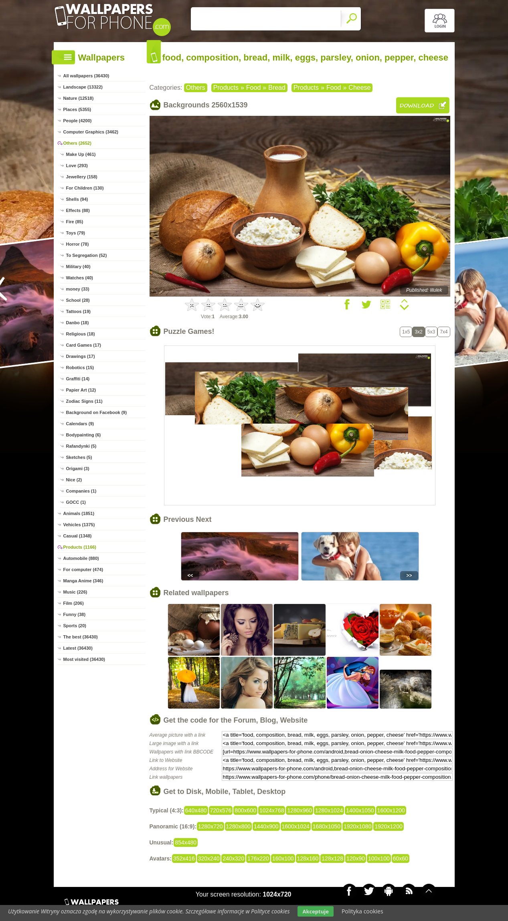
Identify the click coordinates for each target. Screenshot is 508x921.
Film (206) (73, 603)
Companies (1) (81, 491)
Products (226, 87)
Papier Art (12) (81, 390)
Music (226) (75, 592)
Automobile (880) (81, 558)
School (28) (78, 300)
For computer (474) (83, 569)
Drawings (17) (80, 356)
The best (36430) (80, 636)
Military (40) (78, 266)
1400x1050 (360, 810)
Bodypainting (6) (83, 434)
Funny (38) (74, 614)
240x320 (233, 858)
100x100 (379, 858)
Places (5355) (77, 109)
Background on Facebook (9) (96, 412)
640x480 (196, 810)
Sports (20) (74, 625)
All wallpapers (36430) (86, 75)
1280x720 (210, 826)
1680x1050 (326, 826)
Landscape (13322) (83, 87)
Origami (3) (77, 468)
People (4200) (77, 120)
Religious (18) (80, 333)
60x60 (400, 858)
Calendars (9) (80, 423)
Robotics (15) (80, 367)
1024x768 (271, 810)
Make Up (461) (81, 154)
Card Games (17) (83, 345)
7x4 (443, 332)
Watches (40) (79, 277)
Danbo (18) (77, 322)
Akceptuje (315, 911)
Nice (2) (74, 479)
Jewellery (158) (81, 176)
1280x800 (238, 826)
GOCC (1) (76, 502)
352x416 (184, 858)
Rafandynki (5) (81, 446)
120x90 (355, 858)
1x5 (406, 332)
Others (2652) (77, 143)
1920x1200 (388, 826)
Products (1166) (80, 547)
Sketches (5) (79, 457)
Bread (276, 87)
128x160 (308, 858)
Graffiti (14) (78, 378)
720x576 (221, 810)
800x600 (245, 810)
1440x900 (266, 826)
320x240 (209, 858)
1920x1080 (357, 826)
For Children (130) (85, 188)
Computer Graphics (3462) (91, 131)
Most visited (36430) (84, 659)
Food (253, 87)
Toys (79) (75, 232)
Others (195, 87)
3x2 (418, 332)
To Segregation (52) (86, 255)
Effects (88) (78, 210)
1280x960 (299, 810)
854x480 (185, 842)
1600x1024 (296, 826)
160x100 (283, 858)
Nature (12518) (78, 98)
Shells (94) (77, 199)
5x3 (431, 332)
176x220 (258, 858)
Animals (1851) (79, 513)
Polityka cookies (362, 911)
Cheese (359, 87)
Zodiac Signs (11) (84, 401)
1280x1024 (329, 810)
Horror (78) (77, 244)
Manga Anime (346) (83, 580)
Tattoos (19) (78, 311)
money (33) (77, 289)
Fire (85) (74, 221)
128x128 (332, 858)
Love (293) (77, 165)
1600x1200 (391, 810)
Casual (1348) (77, 535)
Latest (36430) (78, 648)
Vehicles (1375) (79, 524)
